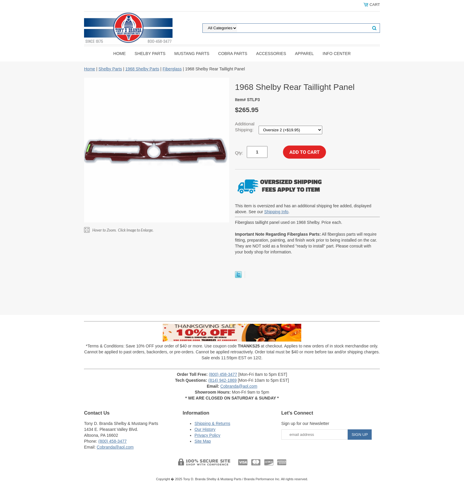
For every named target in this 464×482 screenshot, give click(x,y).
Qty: (239, 152)
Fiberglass (172, 69)
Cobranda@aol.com (238, 386)
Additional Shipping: (245, 126)
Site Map (202, 441)
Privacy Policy (207, 435)
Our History (204, 429)
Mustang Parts (191, 53)
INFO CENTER (337, 53)
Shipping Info (276, 211)
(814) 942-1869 (222, 380)
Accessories (271, 53)
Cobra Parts (232, 53)
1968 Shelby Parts (142, 69)
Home (119, 53)
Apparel (304, 53)
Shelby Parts (150, 53)
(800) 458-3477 (223, 374)
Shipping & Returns (212, 423)
